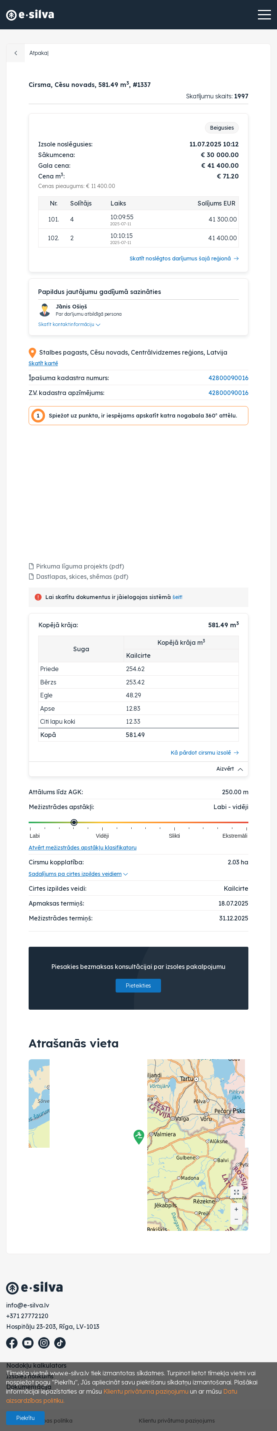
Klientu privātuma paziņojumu (145, 1391)
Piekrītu (25, 1418)
